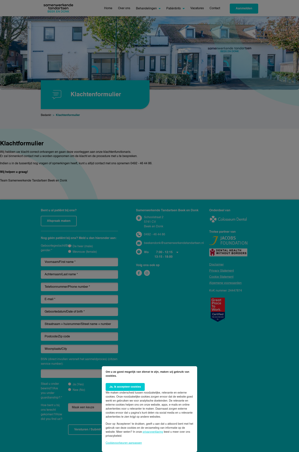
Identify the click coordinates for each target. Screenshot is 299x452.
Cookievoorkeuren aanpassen (124, 443)
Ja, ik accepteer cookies (125, 387)
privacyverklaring (153, 432)
